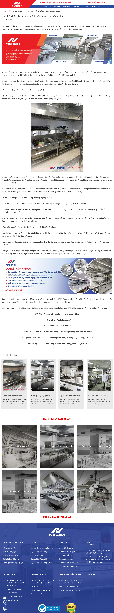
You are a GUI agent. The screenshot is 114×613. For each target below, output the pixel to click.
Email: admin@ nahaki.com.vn (13, 596)
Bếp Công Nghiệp (9, 548)
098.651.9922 (99, 2)
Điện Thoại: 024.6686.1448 (13, 589)
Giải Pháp (77, 6)
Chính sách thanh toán (66, 548)
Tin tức (100, 6)
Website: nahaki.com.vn (11, 600)
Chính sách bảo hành (66, 559)
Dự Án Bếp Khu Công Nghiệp (42, 563)
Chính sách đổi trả (65, 555)
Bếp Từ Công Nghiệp (10, 552)
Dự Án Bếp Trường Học (40, 559)
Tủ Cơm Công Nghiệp (11, 555)
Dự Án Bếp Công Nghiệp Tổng (42, 548)
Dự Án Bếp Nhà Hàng (39, 552)
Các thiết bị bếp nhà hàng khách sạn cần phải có (21, 396)
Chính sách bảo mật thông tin (69, 566)
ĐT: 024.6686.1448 (37, 587)
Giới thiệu (57, 6)
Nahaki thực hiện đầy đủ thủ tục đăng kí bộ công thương (98, 552)
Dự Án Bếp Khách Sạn (39, 555)
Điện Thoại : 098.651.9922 (68, 587)
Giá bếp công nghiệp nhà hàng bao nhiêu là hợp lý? (50, 396)
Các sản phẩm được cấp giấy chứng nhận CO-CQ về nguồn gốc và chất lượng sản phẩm (98, 559)
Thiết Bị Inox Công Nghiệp (12, 559)
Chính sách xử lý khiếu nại (68, 563)
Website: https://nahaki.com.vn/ (70, 590)
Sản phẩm (66, 6)
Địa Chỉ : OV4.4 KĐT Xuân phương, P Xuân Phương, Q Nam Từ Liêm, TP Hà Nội (15, 583)
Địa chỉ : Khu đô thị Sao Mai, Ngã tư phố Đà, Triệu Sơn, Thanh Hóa (70, 581)
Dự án (86, 6)
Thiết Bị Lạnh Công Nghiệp (13, 563)
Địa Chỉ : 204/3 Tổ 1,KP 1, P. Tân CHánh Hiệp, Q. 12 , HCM (42, 581)
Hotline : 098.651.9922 (11, 593)
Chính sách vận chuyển (67, 552)
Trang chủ (47, 6)
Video (94, 6)
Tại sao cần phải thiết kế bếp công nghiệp (76, 396)
